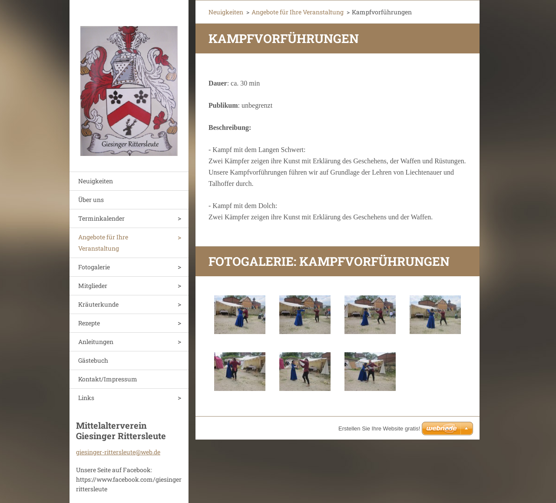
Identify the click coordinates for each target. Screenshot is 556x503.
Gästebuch (93, 360)
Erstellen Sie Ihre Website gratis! (379, 428)
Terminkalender (101, 218)
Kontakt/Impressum (107, 379)
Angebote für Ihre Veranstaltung (103, 242)
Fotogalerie (94, 267)
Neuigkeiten (95, 181)
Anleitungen (95, 342)
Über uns (91, 199)
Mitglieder (92, 285)
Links (86, 398)
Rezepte (89, 323)
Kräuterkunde (98, 304)
